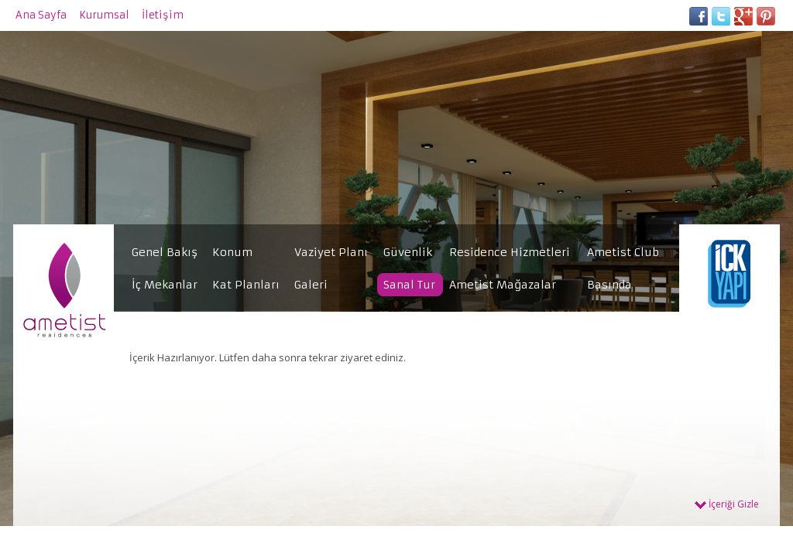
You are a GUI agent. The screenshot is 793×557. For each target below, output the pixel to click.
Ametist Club (623, 252)
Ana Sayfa (41, 15)
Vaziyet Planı (331, 252)
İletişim (163, 15)
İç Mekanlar (164, 285)
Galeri (311, 285)
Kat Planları (246, 285)
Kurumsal (104, 15)
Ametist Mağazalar (502, 285)
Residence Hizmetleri (509, 252)
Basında (609, 285)
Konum (232, 252)
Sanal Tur (409, 285)
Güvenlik (407, 252)
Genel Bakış (164, 252)
